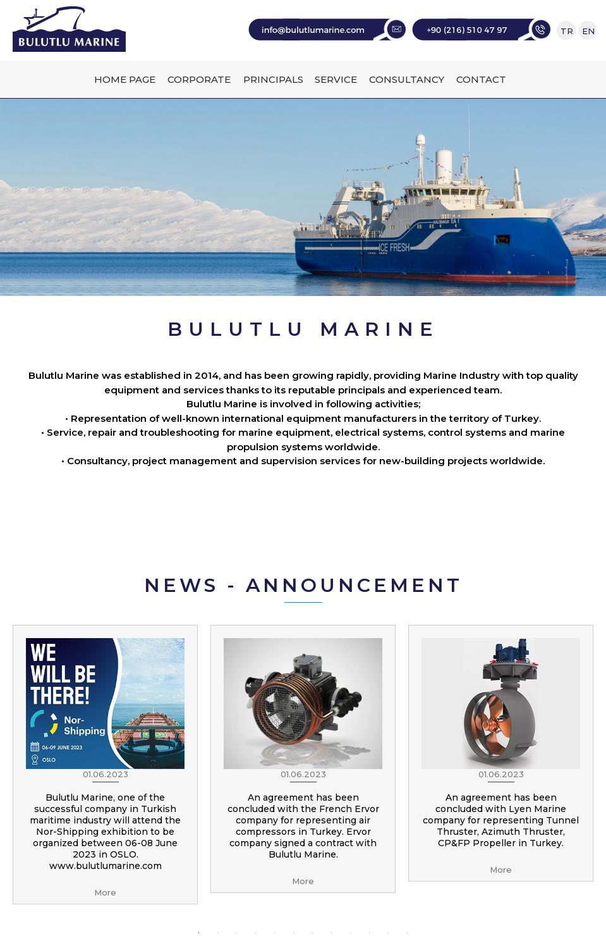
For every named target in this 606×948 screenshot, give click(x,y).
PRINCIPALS (273, 79)
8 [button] (331, 932)
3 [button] (237, 932)
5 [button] (275, 932)
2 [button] (218, 932)
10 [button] (369, 932)
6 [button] (294, 932)
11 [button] (388, 932)
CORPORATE (199, 79)
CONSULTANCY (406, 79)
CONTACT (481, 79)
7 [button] (312, 932)
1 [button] (199, 932)
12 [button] (407, 932)
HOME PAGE (124, 79)
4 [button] (256, 932)
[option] (105, 764)
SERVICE (336, 79)
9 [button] (350, 932)
